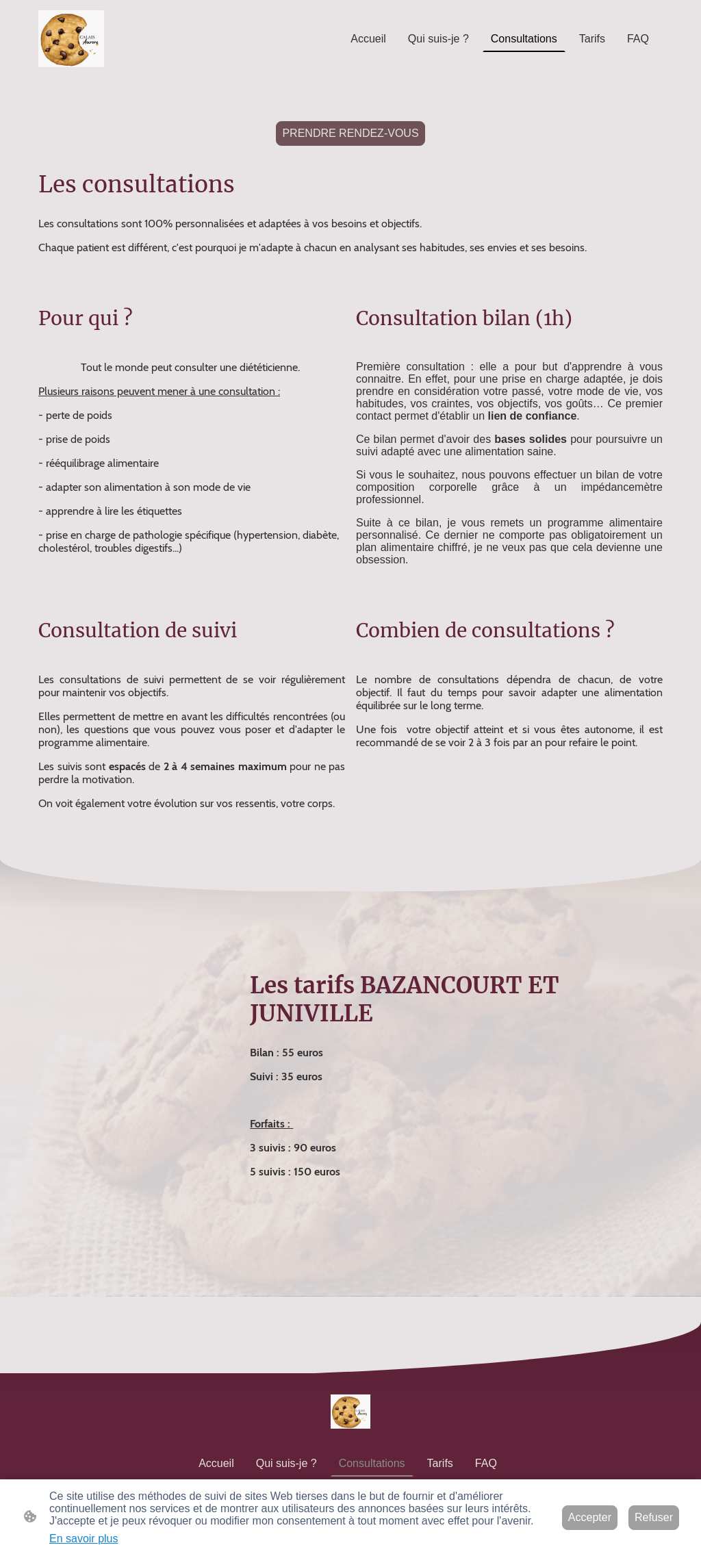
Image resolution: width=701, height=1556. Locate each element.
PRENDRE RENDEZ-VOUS (350, 133)
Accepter (589, 1517)
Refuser (654, 1517)
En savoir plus (83, 1538)
